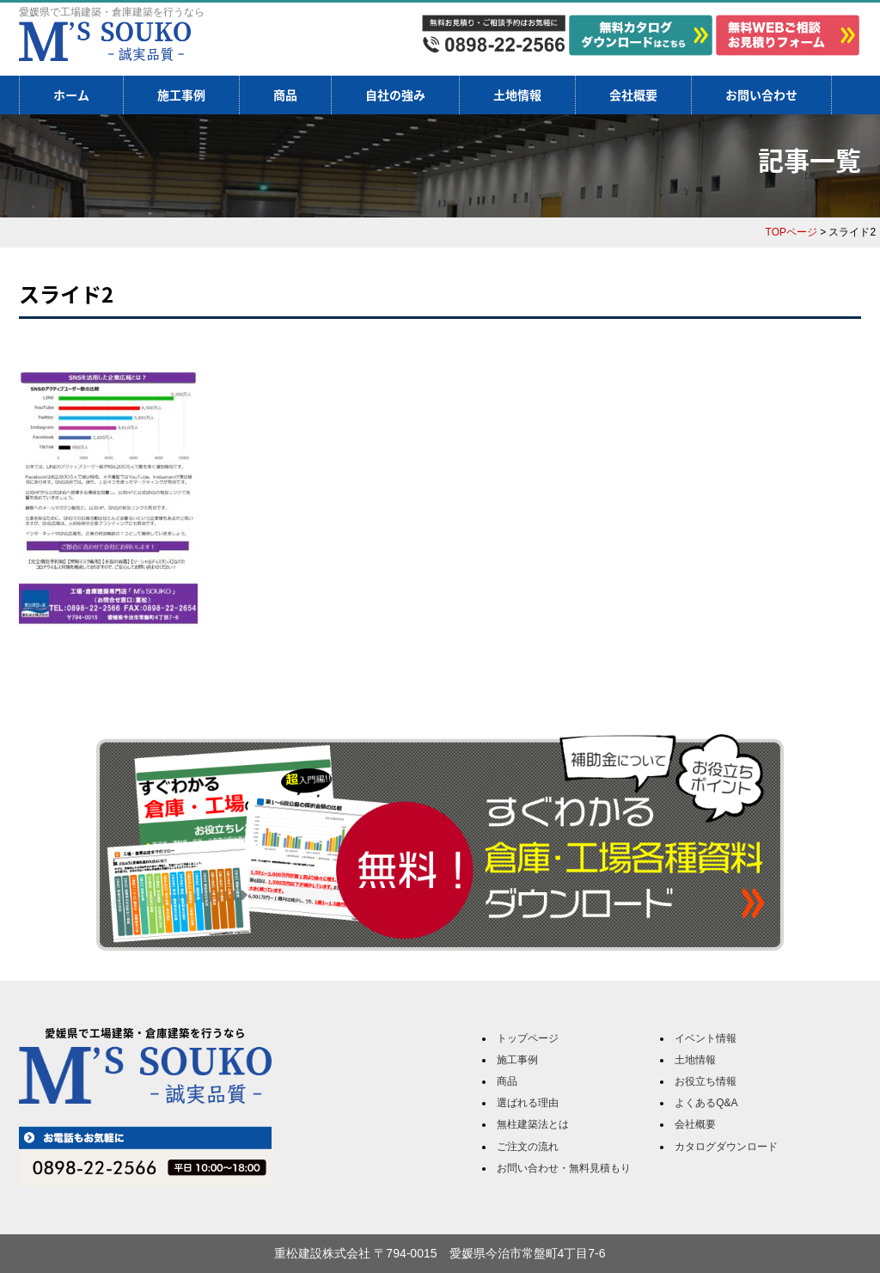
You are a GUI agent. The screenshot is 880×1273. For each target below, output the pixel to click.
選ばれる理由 (528, 1103)
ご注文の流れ (528, 1147)
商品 (285, 94)
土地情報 (517, 94)
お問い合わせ (761, 94)
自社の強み (395, 94)
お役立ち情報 (705, 1081)
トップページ (528, 1038)
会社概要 (633, 94)
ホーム (71, 94)
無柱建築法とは (533, 1124)
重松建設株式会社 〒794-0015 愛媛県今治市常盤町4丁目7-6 (439, 1253)
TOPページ (791, 232)
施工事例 (181, 94)
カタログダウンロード (726, 1147)
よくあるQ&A (706, 1103)
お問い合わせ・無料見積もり (564, 1168)
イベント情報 (705, 1038)
